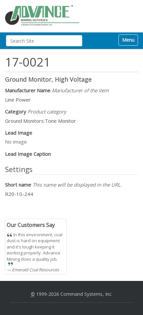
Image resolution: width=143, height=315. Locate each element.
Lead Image (18, 132)
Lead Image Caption (28, 154)
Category (35, 111)
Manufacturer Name (57, 90)
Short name (63, 184)
